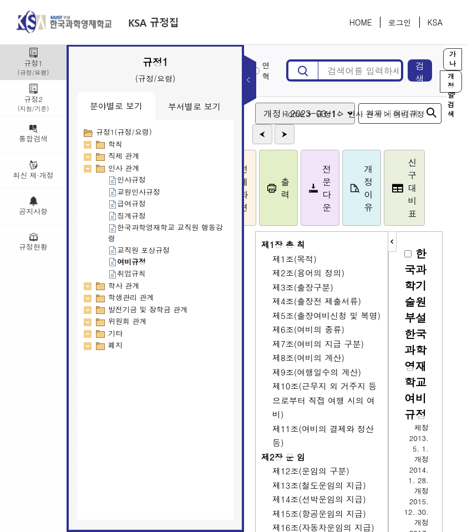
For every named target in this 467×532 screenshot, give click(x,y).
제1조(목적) (294, 259)
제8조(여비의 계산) (308, 357)
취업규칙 (127, 273)
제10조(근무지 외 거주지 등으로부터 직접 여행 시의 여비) (324, 400)
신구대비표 (416, 188)
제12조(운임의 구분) (310, 471)
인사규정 (127, 179)
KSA (435, 22)
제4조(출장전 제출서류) (316, 301)
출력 (291, 188)
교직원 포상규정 (139, 250)
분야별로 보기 (116, 106)
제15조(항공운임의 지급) (319, 513)
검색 (426, 70)
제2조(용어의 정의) (308, 272)
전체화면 (248, 188)
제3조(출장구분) (302, 287)
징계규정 (127, 215)
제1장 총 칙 (283, 244)
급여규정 (127, 203)
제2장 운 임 (283, 457)
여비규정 (127, 261)
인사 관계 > (380, 113)
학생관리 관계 (131, 297)
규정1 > (342, 113)
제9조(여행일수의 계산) (316, 372)
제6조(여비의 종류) (308, 329)
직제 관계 (123, 155)
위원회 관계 (127, 321)
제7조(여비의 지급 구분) (318, 343)
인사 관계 (123, 168)
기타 (115, 333)
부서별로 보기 (194, 106)
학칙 (115, 144)
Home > (309, 113)
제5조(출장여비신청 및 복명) (326, 315)
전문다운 (332, 188)
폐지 (115, 345)
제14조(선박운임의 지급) (319, 499)
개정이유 (374, 188)
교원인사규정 (134, 191)
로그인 (400, 22)
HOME (360, 22)
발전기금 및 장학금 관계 (147, 309)
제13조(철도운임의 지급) (319, 485)
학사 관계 (123, 285)
